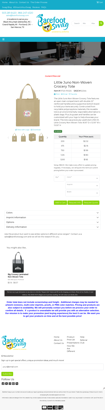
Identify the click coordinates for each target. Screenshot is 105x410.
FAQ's (43, 7)
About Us (13, 2)
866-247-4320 (25, 12)
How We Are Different (71, 348)
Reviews (36, 7)
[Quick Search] (76, 23)
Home (5, 2)
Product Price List (71, 338)
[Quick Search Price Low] (86, 23)
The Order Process (38, 2)
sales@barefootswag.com (17, 15)
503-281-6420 (9, 12)
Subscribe (7, 374)
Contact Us (24, 2)
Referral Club (83, 341)
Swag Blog (7, 7)
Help (82, 337)
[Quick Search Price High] (94, 23)
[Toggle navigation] (3, 39)
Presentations (72, 343)
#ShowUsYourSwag (22, 7)
